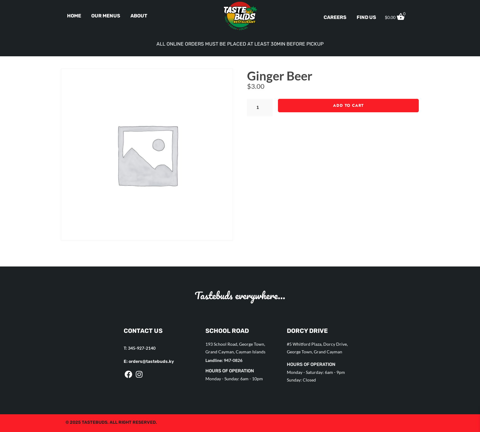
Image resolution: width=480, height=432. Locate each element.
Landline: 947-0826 (223, 360)
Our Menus (105, 16)
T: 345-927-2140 (140, 348)
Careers (335, 17)
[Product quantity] (260, 107)
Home (74, 16)
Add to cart (348, 105)
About (138, 16)
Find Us (366, 17)
